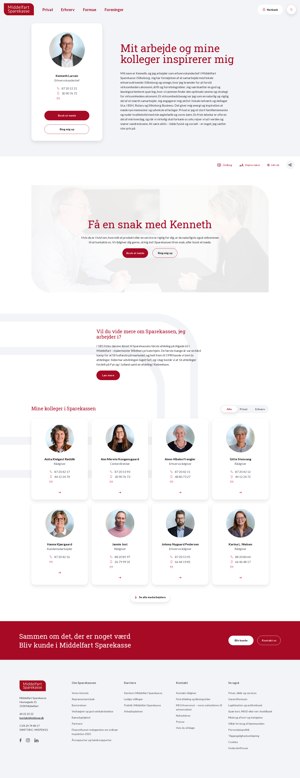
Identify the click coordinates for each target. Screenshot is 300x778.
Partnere (77, 723)
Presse (180, 721)
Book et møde (67, 115)
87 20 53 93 (120, 471)
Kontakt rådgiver (186, 693)
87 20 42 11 (180, 471)
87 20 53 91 (180, 557)
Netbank (270, 9)
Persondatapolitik (238, 729)
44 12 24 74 (59, 476)
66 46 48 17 (240, 562)
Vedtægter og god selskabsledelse (92, 711)
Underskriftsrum (238, 748)
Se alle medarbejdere (150, 597)
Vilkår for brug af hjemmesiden (246, 723)
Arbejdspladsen (133, 711)
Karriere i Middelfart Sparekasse (143, 693)
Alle (229, 409)
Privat (47, 9)
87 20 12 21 (67, 88)
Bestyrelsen (79, 705)
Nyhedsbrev (183, 715)
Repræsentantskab (83, 699)
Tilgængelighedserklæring (243, 735)
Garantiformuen (237, 699)
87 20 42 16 (59, 557)
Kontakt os (269, 640)
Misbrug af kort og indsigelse (245, 717)
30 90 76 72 (67, 93)
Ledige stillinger (133, 699)
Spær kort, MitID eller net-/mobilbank (250, 711)
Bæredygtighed (81, 717)
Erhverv (68, 9)
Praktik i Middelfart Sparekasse (142, 705)
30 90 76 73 (120, 476)
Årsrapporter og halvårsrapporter (92, 740)
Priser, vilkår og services (242, 693)
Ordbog (224, 165)
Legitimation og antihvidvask (245, 705)
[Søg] (291, 9)
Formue (89, 9)
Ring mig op (67, 129)
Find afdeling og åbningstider (193, 699)
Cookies (233, 742)
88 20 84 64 (240, 557)
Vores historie (80, 693)
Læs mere (108, 375)
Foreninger (114, 9)
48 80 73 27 (180, 476)
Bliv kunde (241, 640)
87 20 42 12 (240, 471)
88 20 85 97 (120, 557)
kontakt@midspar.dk (32, 717)
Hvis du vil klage (185, 727)
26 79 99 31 (120, 562)
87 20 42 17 (59, 471)
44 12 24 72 (240, 476)
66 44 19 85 (180, 562)
